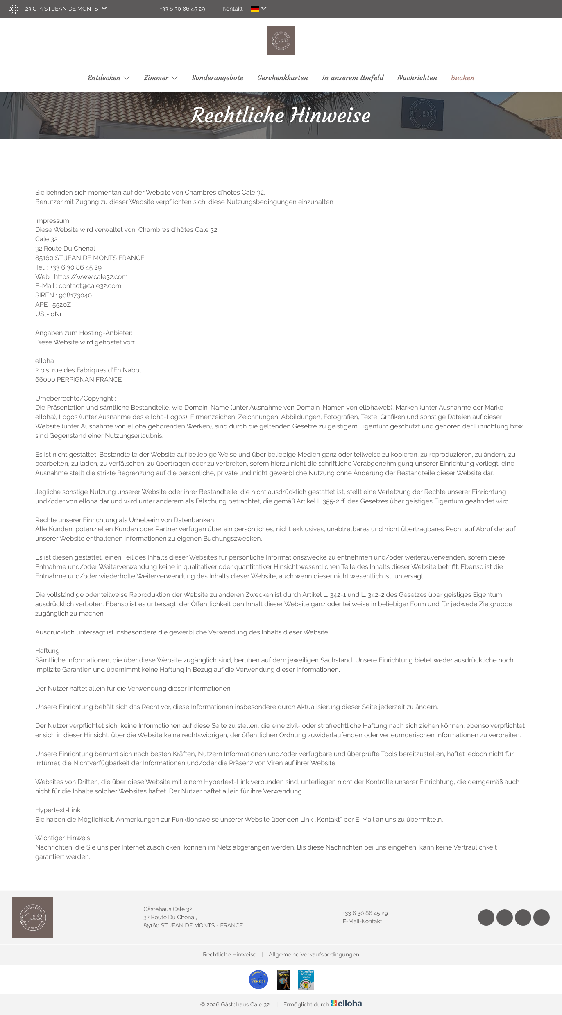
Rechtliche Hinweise (229, 955)
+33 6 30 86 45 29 (360, 913)
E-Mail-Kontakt (357, 921)
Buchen (462, 78)
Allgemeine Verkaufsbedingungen (314, 955)
